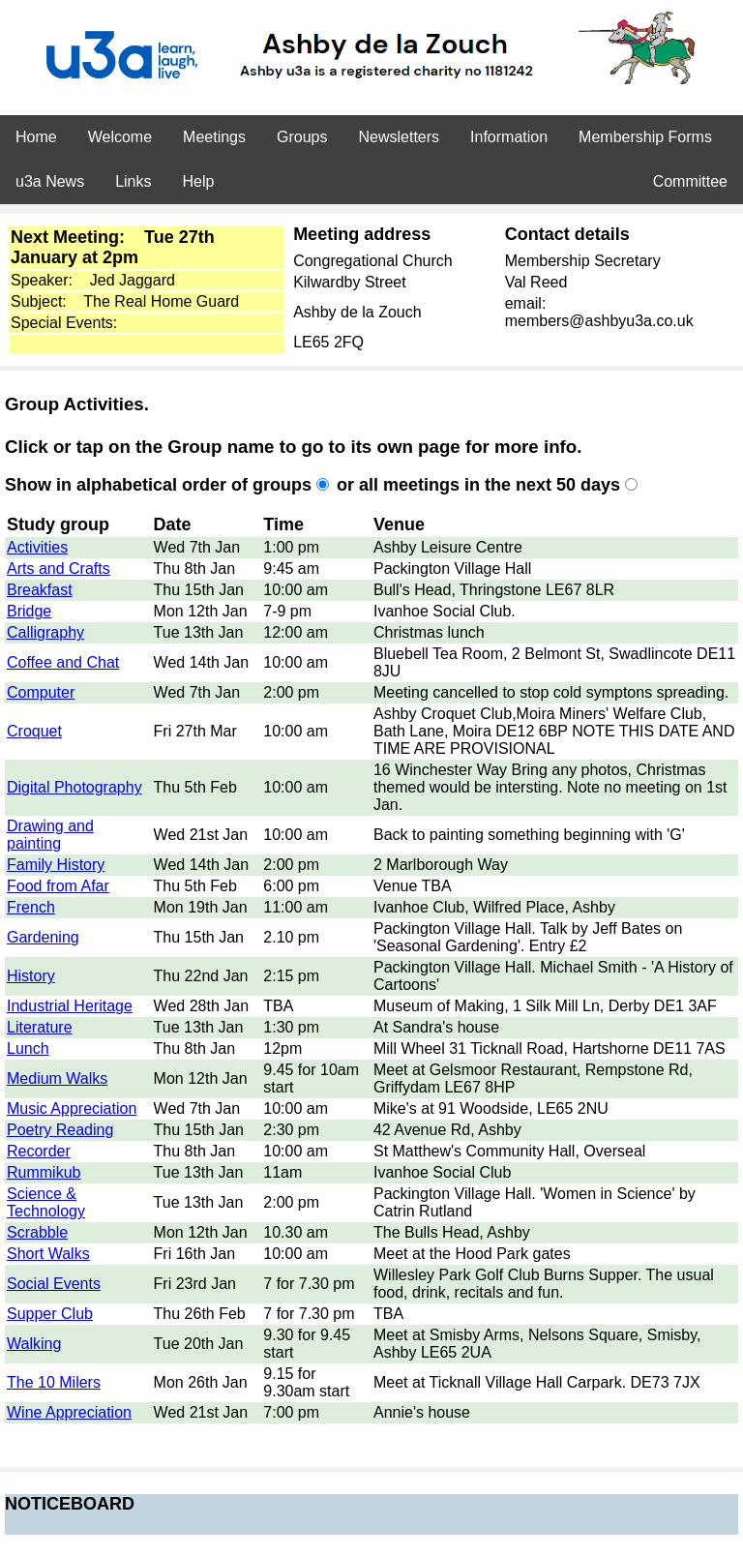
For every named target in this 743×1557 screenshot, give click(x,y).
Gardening (43, 937)
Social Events (54, 1283)
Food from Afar (58, 886)
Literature (40, 1027)
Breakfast (40, 590)
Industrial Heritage (70, 1006)
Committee (690, 181)
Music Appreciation (71, 1108)
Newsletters (398, 137)
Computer (40, 692)
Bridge (29, 611)
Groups (302, 137)
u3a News (49, 181)
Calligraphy (45, 632)
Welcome (120, 137)
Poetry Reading (60, 1130)
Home (36, 137)
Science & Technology (46, 1202)
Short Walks (48, 1253)
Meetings (214, 137)
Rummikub (43, 1172)
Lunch (28, 1048)
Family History (55, 864)
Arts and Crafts (58, 568)
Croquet (34, 731)
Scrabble (37, 1232)
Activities (37, 547)
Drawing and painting (50, 835)
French (31, 907)
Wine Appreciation (69, 1412)
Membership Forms (645, 137)
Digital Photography (74, 787)
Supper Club (50, 1313)
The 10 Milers (54, 1382)
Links (133, 181)
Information (509, 137)
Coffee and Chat (63, 662)
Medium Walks (57, 1078)
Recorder (39, 1151)
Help (199, 181)
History (31, 976)
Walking (34, 1343)
